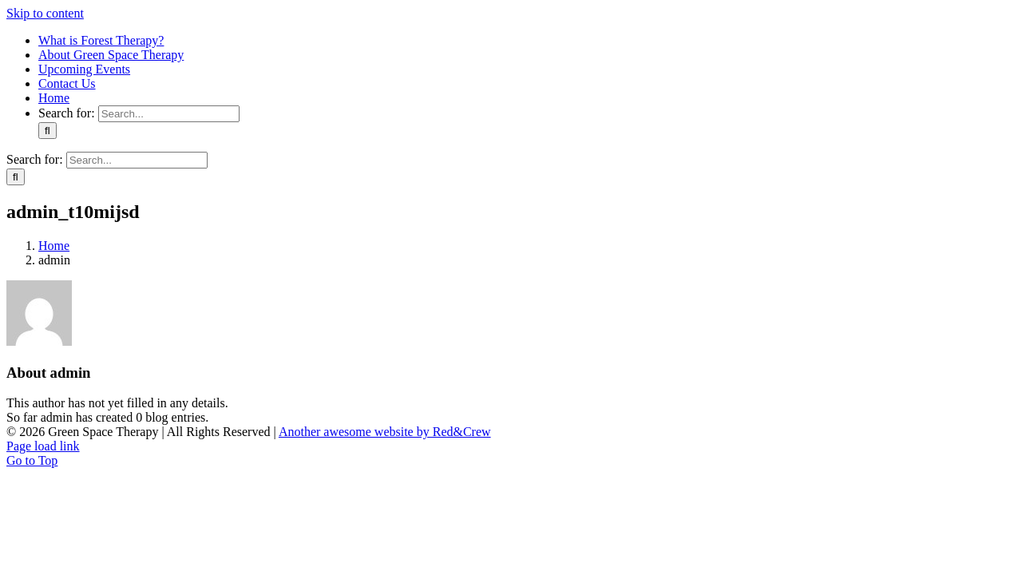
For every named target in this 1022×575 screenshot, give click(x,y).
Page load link (43, 446)
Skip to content (45, 13)
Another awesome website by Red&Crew (385, 431)
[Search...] (169, 113)
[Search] (47, 130)
